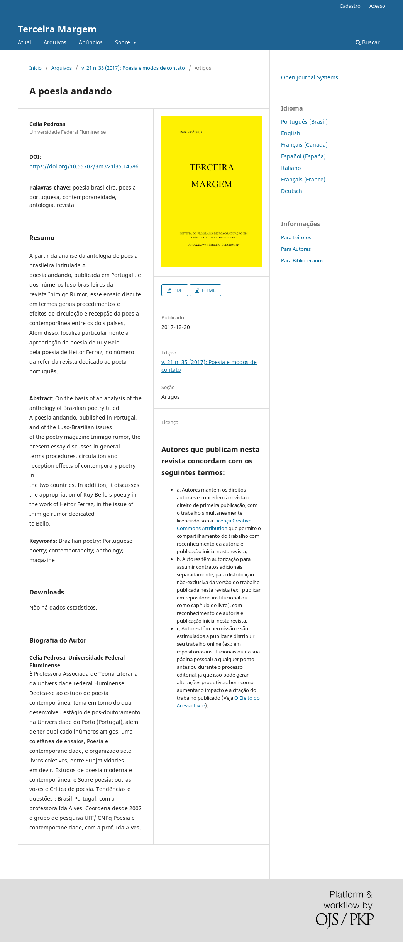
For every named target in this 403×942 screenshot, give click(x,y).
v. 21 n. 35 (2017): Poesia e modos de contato (133, 67)
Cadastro (350, 5)
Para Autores (296, 248)
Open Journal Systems (309, 77)
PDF (177, 290)
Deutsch (291, 191)
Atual (24, 42)
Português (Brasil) (304, 121)
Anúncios (91, 42)
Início (35, 67)
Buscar (368, 42)
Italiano (291, 167)
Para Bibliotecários (302, 260)
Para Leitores (296, 237)
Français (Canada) (304, 144)
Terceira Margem (57, 28)
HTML (208, 290)
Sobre (123, 42)
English (290, 133)
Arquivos (55, 42)
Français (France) (303, 179)
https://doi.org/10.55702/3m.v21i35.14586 (84, 166)
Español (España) (303, 156)
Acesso (377, 5)
